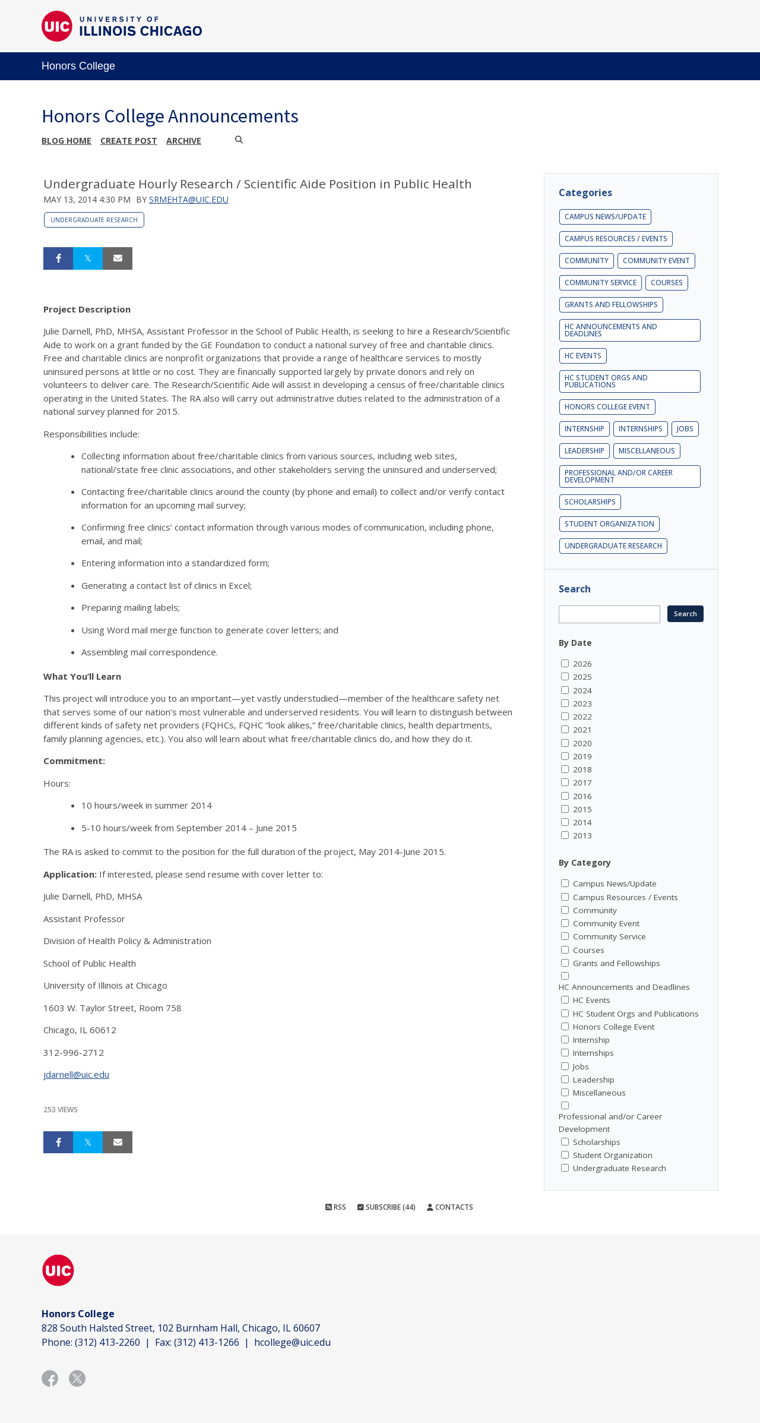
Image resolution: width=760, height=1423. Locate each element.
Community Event (656, 260)
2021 (582, 729)
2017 (582, 782)
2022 (582, 716)
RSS (335, 1207)
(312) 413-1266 (206, 1342)
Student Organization (609, 524)
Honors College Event (607, 407)
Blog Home (66, 140)
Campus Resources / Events (616, 239)
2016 (582, 796)
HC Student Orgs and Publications (606, 381)
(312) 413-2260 (107, 1342)
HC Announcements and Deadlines (611, 330)
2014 (582, 822)
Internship (584, 429)
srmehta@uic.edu (189, 199)
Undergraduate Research (94, 220)
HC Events (583, 356)
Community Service (600, 282)
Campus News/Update (605, 217)
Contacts (450, 1207)
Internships (641, 429)
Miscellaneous (647, 451)
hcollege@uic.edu (292, 1342)
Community (587, 260)
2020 (582, 743)
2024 (582, 690)
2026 (582, 663)
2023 (582, 703)
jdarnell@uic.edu (76, 1074)
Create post (128, 140)
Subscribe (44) (386, 1207)
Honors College (78, 66)
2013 (582, 835)
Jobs (685, 429)
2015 (582, 809)
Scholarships (590, 502)
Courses (667, 282)
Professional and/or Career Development (619, 476)
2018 (582, 769)
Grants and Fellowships (611, 304)
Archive (183, 140)
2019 (582, 756)
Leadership (584, 451)
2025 (582, 676)
